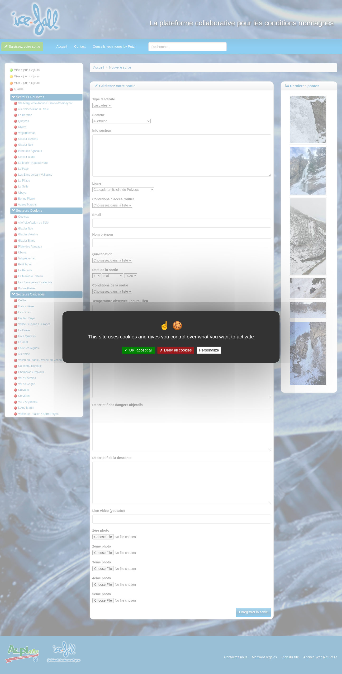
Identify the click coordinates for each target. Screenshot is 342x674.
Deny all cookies (176, 350)
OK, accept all (138, 350)
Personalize (209, 350)
